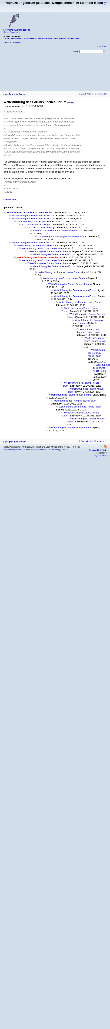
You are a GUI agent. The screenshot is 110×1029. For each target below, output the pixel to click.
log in (105, 3)
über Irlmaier (60, 38)
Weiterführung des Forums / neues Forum (29, 212)
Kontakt (64, 450)
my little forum (100, 456)
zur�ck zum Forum (15, 94)
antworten (10, 199)
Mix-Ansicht (100, 94)
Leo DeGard (16, 38)
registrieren (101, 46)
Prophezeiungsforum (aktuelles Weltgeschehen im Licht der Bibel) (32, 450)
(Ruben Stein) (73, 38)
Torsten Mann (30, 38)
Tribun (6, 38)
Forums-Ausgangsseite (17, 29)
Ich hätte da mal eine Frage (31, 221)
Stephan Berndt (45, 38)
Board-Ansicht (86, 94)
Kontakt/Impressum (12, 32)
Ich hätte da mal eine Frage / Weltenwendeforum (57, 230)
